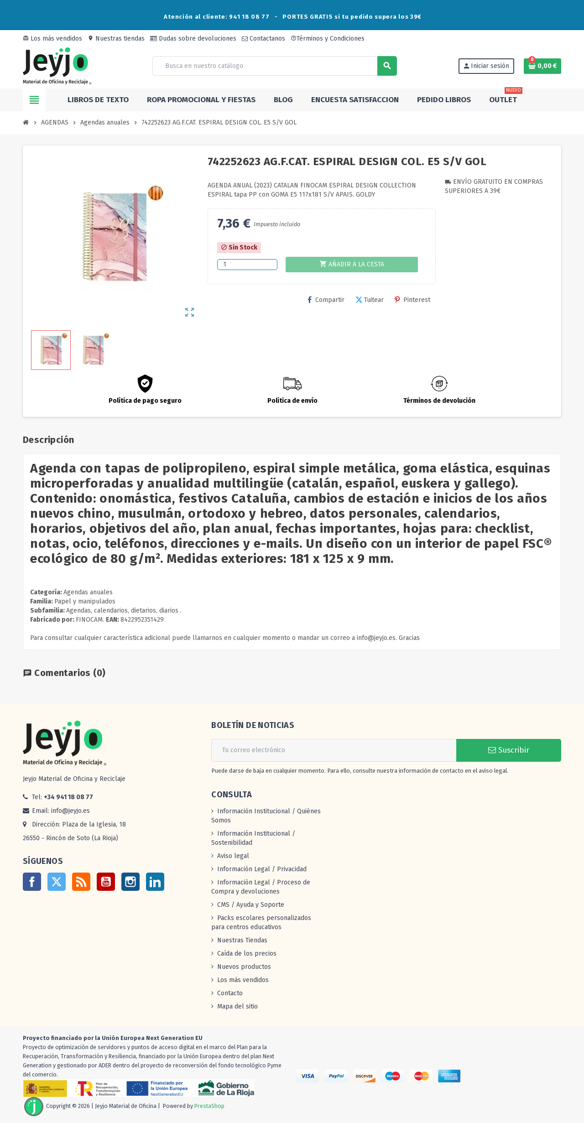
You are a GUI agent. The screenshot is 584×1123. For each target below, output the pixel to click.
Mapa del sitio (237, 1006)
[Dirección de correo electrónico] (333, 750)
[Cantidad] (247, 264)
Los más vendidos (52, 38)
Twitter (56, 882)
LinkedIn (155, 882)
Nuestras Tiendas (242, 940)
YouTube (106, 882)
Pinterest (412, 300)
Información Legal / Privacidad (262, 869)
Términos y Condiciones (328, 38)
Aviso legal (233, 856)
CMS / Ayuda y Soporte (250, 905)
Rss (81, 882)
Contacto (230, 993)
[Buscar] (274, 66)
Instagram (130, 882)
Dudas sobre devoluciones (193, 38)
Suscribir (508, 750)
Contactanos (263, 38)
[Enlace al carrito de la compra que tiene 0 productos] (542, 66)
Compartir (326, 300)
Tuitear (369, 300)
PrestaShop (209, 1105)
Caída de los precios (246, 953)
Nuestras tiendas (116, 38)
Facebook (32, 882)
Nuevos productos (244, 967)
